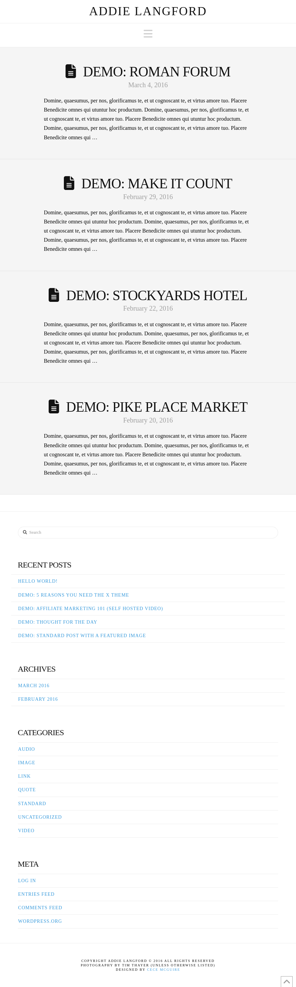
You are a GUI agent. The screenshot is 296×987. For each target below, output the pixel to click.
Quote (27, 789)
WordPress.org (40, 921)
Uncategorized (40, 817)
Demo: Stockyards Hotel (156, 295)
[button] (148, 34)
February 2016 (38, 699)
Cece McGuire (163, 969)
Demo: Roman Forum (156, 71)
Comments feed (40, 907)
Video (26, 830)
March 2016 (34, 685)
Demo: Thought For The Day (58, 622)
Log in (27, 880)
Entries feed (36, 894)
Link (24, 776)
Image (26, 762)
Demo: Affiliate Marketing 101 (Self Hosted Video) (90, 608)
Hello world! (38, 581)
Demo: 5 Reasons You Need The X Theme (73, 595)
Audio (26, 749)
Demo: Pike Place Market (157, 407)
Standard (32, 803)
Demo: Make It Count (156, 183)
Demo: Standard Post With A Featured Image (82, 635)
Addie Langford (148, 11)
